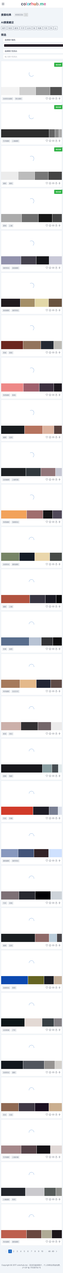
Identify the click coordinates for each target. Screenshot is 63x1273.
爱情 (4, 226)
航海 (13, 395)
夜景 (13, 988)
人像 (10, 226)
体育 (10, 649)
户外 (13, 1030)
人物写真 (15, 480)
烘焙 (10, 353)
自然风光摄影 (7, 99)
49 (53, 1251)
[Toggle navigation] (3, 4)
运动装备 (6, 1030)
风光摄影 (6, 1242)
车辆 (10, 818)
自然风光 (6, 564)
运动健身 (6, 480)
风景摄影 (6, 395)
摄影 (4, 183)
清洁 (10, 734)
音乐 (4, 1115)
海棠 (10, 28)
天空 (22, 28)
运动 (29, 28)
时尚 (13, 1199)
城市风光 (6, 268)
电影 (10, 776)
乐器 (10, 1115)
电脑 (39, 28)
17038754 (34, 1268)
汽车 (46, 28)
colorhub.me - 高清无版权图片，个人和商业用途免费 (38, 1265)
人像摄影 (15, 141)
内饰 (10, 903)
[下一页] (57, 1251)
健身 (4, 437)
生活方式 (15, 691)
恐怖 (4, 776)
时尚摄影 (6, 691)
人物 (10, 607)
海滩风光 (15, 522)
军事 (4, 649)
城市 (4, 28)
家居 (4, 734)
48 (49, 1251)
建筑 (16, 28)
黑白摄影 (18, 99)
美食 (4, 353)
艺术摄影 (6, 141)
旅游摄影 (15, 268)
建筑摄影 (15, 564)
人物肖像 (15, 1157)
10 (42, 1251)
